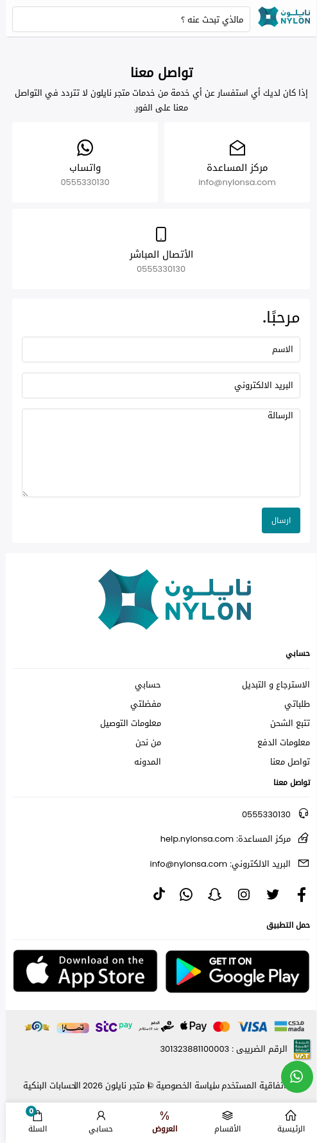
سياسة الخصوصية (182, 1085)
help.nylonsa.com (220, 839)
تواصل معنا (284, 762)
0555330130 (260, 814)
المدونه (141, 762)
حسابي (142, 684)
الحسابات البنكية (46, 1085)
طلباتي (291, 704)
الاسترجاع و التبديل (270, 684)
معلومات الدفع (278, 742)
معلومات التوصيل (124, 723)
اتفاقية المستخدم (248, 1085)
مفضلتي (139, 704)
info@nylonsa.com (214, 864)
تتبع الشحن (284, 723)
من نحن (142, 742)
